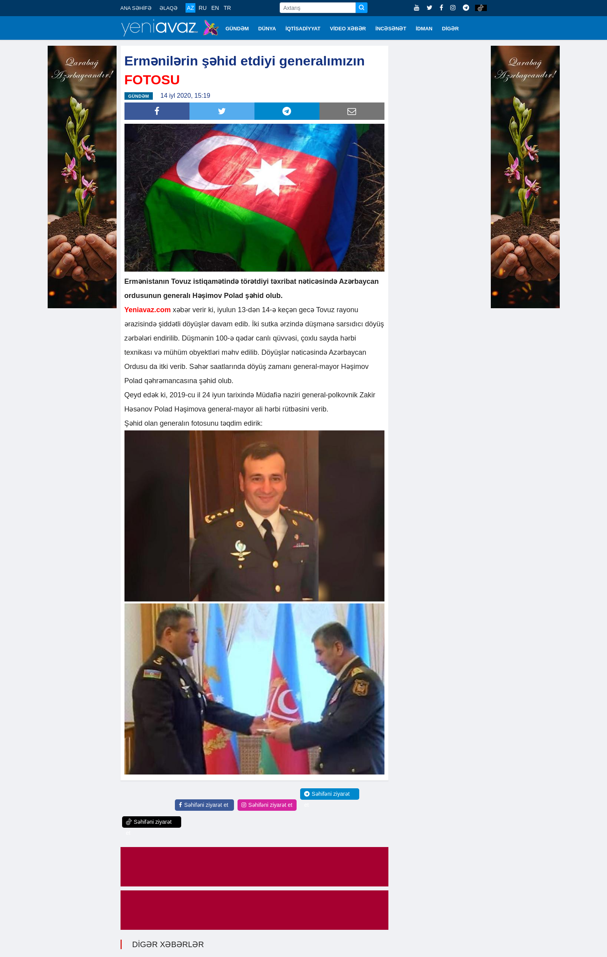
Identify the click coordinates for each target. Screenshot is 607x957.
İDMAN (424, 29)
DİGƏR (450, 29)
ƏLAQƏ (169, 8)
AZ (190, 8)
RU (202, 8)
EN (215, 8)
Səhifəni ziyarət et (203, 805)
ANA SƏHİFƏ (136, 8)
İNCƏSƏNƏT (390, 29)
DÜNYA (267, 29)
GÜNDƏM (237, 29)
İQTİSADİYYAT (303, 29)
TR (227, 8)
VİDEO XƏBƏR (348, 29)
